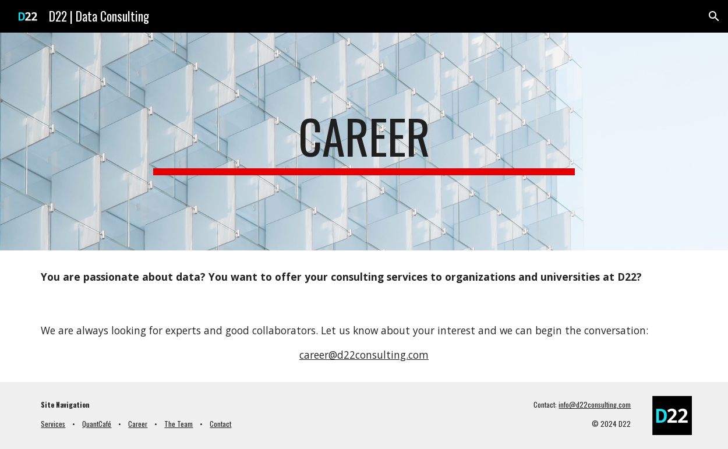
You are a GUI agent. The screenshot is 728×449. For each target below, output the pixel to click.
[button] (714, 16)
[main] (364, 141)
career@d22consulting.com (364, 355)
